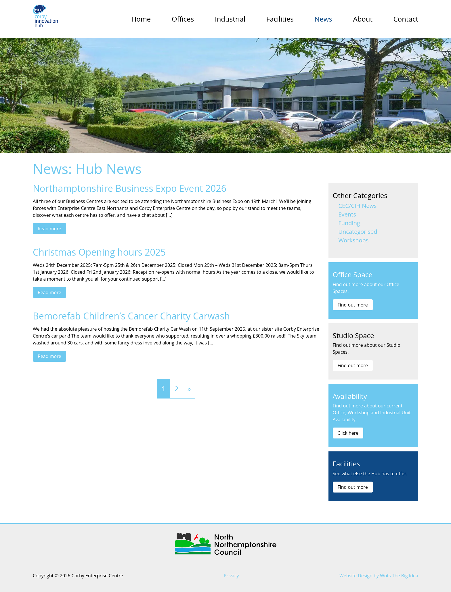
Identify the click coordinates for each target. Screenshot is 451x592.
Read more (49, 228)
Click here (348, 433)
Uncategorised (358, 231)
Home (141, 19)
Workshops (354, 240)
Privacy (231, 575)
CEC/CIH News (358, 206)
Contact (405, 19)
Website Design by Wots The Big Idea (378, 575)
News (323, 19)
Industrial (230, 19)
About (362, 19)
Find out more (353, 305)
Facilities (280, 19)
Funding (349, 223)
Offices (183, 19)
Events (347, 214)
